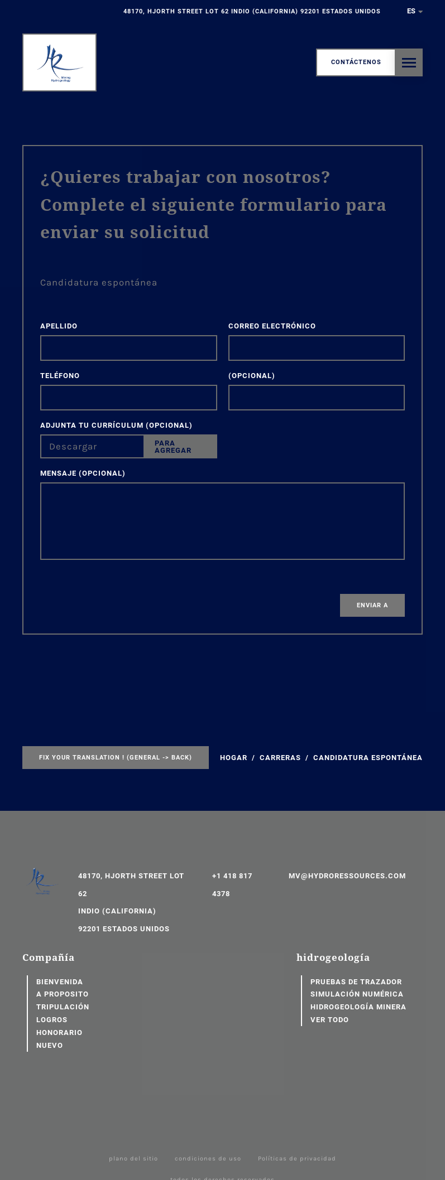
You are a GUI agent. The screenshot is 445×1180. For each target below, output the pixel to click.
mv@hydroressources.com (347, 876)
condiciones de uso (208, 1158)
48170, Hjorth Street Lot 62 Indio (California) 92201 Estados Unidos (252, 11)
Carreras (280, 757)
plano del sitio (133, 1158)
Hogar (233, 757)
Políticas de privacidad (297, 1158)
